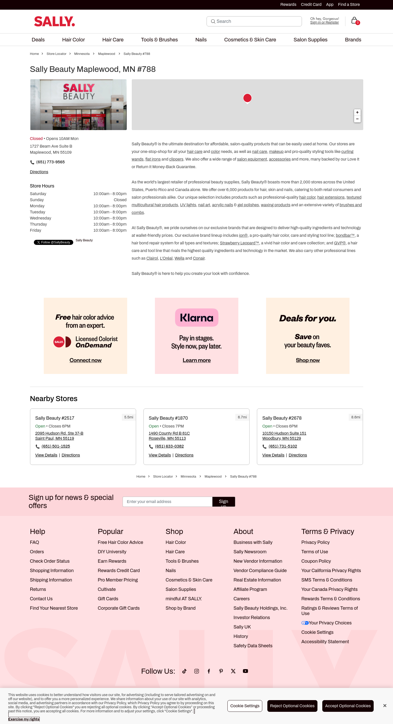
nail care (259, 151)
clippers (176, 159)
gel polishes (248, 205)
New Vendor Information (258, 561)
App (329, 4)
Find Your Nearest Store (54, 608)
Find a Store (349, 4)
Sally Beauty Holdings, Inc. (261, 608)
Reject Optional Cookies (292, 706)
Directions (71, 455)
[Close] (384, 705)
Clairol (152, 258)
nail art (204, 205)
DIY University (112, 551)
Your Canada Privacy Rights (329, 589)
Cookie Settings (317, 632)
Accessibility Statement (325, 641)
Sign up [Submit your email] (223, 503)
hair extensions (331, 197)
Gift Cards (108, 598)
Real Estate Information (257, 580)
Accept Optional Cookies (348, 706)
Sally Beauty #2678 (282, 418)
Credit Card (311, 4)
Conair (199, 258)
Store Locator (56, 54)
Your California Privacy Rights (331, 570)
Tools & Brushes (182, 561)
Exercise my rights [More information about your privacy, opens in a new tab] (23, 719)
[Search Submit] (213, 21)
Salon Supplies (181, 589)
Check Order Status (50, 561)
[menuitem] (38, 40)
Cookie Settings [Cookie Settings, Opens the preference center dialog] (244, 706)
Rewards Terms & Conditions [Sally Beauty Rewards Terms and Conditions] (330, 598)
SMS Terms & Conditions (326, 580)
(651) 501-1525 (56, 446)
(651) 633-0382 (169, 446)
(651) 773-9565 (50, 162)
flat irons (153, 159)
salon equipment (252, 159)
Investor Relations (252, 617)
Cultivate (107, 589)
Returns (38, 589)
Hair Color (176, 542)
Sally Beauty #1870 (168, 418)
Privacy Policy (315, 542)
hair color (307, 197)
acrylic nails (222, 205)
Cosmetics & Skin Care (189, 580)
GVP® (340, 243)
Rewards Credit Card (119, 570)
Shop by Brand (181, 608)
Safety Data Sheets (253, 645)
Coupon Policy (316, 561)
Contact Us (41, 598)
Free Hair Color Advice (120, 542)
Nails (171, 570)
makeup (276, 151)
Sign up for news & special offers (71, 502)
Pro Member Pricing (118, 580)
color (215, 151)
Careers (242, 598)
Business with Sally (253, 542)
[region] (196, 706)
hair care (194, 151)
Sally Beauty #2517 (55, 418)
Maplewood (106, 54)
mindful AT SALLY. (184, 598)
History (241, 636)
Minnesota (82, 54)
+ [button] (357, 112)
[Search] (258, 21)
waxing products (275, 205)
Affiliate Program (250, 589)
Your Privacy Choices (326, 622)
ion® (243, 235)
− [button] (357, 119)
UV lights (188, 205)
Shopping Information (52, 570)
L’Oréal (166, 258)
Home (34, 54)
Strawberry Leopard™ (239, 243)
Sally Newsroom (250, 551)
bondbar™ (345, 235)
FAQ (34, 542)
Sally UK (242, 626)
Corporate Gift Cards (119, 608)
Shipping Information (51, 580)
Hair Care (175, 551)
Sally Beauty (84, 240)
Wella (179, 258)
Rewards (288, 4)
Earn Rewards (112, 561)
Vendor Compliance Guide (260, 570)
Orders (37, 551)
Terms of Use (314, 551)
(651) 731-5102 (283, 446)
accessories (279, 159)
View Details (46, 455)
